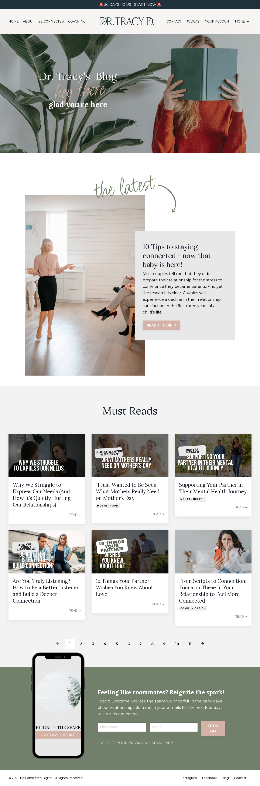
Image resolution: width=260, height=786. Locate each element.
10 (177, 643)
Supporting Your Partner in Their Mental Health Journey (213, 488)
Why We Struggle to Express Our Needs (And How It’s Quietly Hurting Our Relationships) (42, 495)
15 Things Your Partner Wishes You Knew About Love (124, 587)
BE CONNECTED (51, 22)
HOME (13, 22)
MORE (242, 22)
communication (193, 608)
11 (190, 643)
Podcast (240, 778)
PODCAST (193, 22)
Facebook (209, 778)
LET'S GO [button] (213, 732)
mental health (192, 499)
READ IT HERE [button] (162, 325)
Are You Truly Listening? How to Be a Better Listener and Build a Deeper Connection (46, 591)
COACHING (77, 22)
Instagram (189, 778)
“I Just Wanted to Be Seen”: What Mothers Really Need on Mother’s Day (128, 491)
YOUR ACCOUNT (218, 22)
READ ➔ (74, 515)
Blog (225, 778)
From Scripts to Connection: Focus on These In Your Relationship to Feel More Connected (212, 591)
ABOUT (28, 22)
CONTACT (174, 22)
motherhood (107, 505)
